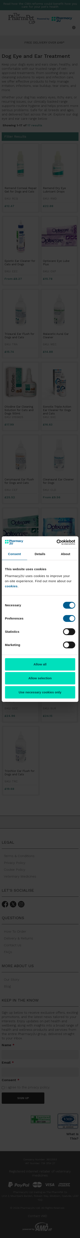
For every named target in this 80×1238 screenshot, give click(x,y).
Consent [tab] (14, 554)
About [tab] (65, 554)
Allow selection (40, 678)
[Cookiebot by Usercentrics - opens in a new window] (57, 542)
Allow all (40, 664)
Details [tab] (40, 554)
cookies (11, 586)
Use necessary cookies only (40, 692)
